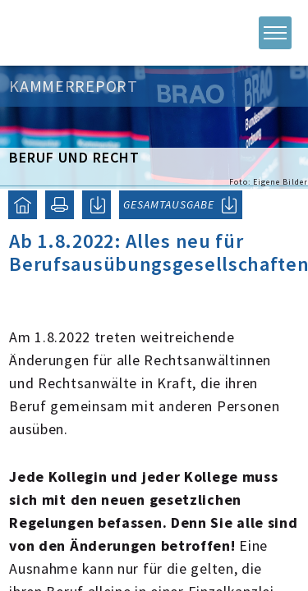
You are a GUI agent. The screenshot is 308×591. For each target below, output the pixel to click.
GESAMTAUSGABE (168, 204)
